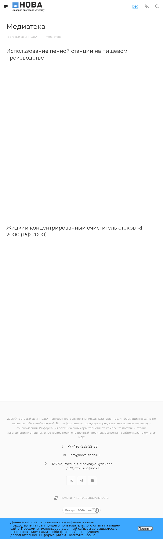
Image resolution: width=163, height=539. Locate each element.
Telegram (81, 480)
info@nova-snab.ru (84, 455)
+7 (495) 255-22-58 (83, 446)
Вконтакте (70, 480)
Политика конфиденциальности (85, 498)
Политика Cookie (81, 535)
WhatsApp (92, 480)
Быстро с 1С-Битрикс (79, 510)
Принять (145, 528)
